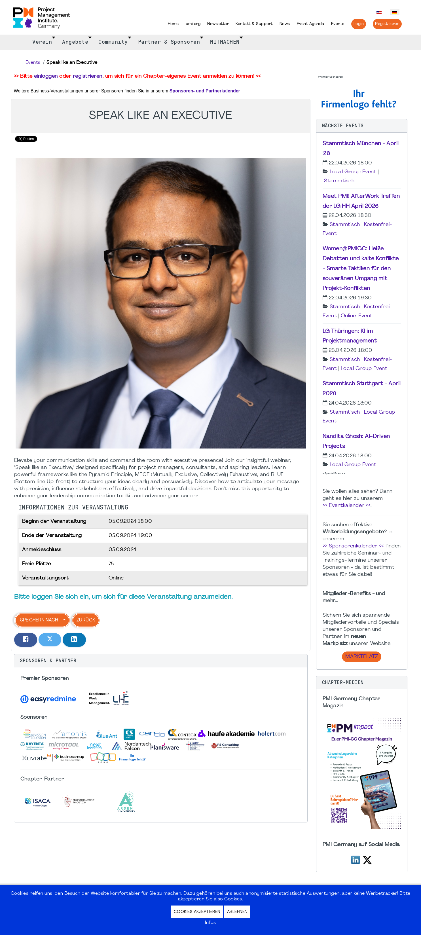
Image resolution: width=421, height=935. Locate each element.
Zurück (86, 620)
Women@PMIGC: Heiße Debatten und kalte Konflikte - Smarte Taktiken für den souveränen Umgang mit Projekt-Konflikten (361, 268)
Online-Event (357, 316)
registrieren (87, 76)
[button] (161, 661)
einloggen (46, 76)
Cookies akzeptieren (197, 912)
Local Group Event (353, 172)
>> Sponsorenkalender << (353, 546)
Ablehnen (237, 912)
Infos (210, 923)
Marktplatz (361, 656)
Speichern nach (39, 620)
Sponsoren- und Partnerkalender (205, 90)
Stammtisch (339, 181)
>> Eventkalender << (347, 505)
